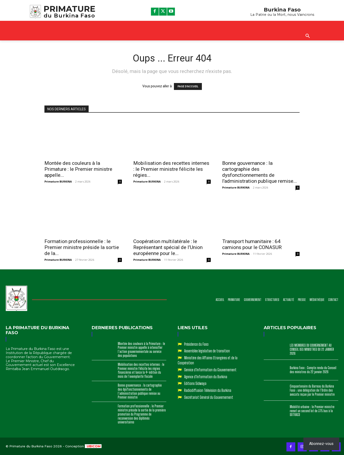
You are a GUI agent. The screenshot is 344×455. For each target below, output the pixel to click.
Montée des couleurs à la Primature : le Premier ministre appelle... (78, 169)
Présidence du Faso (196, 344)
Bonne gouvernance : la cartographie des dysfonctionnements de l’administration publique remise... (259, 172)
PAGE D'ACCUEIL (187, 86)
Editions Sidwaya (195, 383)
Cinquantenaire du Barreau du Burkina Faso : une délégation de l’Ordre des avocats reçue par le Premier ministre (312, 390)
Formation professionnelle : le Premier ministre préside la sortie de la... (81, 247)
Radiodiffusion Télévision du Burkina (207, 390)
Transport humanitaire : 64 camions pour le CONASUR (252, 244)
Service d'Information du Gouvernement (210, 369)
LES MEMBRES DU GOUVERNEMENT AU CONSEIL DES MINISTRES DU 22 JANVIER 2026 (312, 349)
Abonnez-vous (321, 443)
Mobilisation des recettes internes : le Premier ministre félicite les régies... (171, 169)
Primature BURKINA (58, 181)
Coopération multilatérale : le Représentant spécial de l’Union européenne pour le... (168, 247)
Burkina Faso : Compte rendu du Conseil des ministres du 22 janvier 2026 (313, 370)
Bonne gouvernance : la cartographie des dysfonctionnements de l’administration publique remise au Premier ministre (140, 391)
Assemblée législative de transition (207, 351)
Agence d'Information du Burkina (205, 376)
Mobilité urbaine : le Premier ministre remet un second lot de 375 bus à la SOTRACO (312, 411)
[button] (307, 36)
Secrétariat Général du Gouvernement (208, 397)
